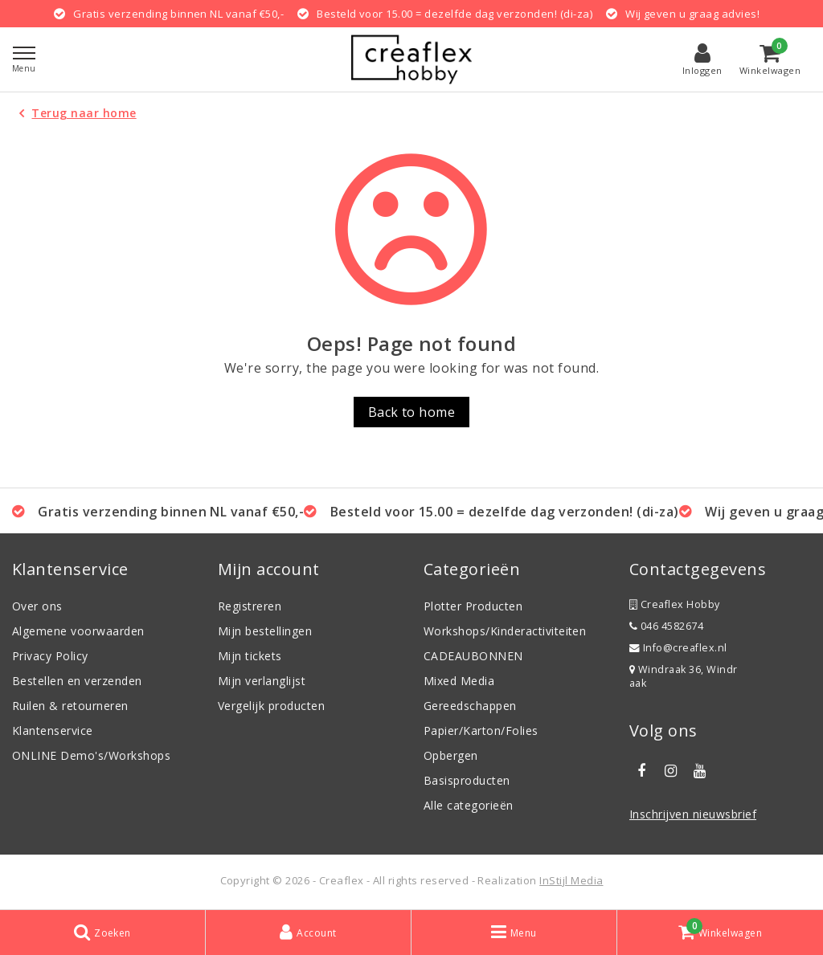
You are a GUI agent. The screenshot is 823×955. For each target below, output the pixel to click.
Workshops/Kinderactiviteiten (505, 631)
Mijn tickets (250, 655)
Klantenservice (52, 730)
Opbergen (451, 755)
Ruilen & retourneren (70, 705)
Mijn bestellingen (265, 631)
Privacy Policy (50, 655)
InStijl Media (571, 880)
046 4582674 (666, 626)
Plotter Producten (473, 606)
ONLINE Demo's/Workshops (91, 755)
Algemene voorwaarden (78, 631)
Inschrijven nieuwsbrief (692, 814)
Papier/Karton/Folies (481, 730)
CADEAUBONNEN (473, 655)
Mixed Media (459, 680)
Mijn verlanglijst (261, 680)
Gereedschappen (470, 705)
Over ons (37, 606)
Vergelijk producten (271, 705)
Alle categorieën (469, 805)
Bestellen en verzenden (77, 680)
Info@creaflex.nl (678, 648)
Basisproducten (467, 780)
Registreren (249, 606)
